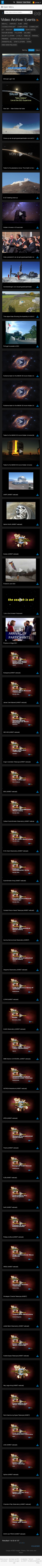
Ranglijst (31, 50)
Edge (8, 430)
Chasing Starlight (8, 27)
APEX (25, 24)
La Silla (19, 36)
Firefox (9, 432)
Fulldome (18, 33)
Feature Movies (7, 33)
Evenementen (19, 30)
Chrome (9, 428)
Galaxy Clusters (8, 36)
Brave (8, 426)
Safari (8, 434)
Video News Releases (9, 45)
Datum (38, 50)
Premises (5, 39)
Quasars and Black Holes (20, 39)
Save (7, 488)
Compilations (22, 27)
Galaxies (27, 33)
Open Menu (7, 7)
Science (19, 2)
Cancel (18, 488)
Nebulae (27, 36)
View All (5, 24)
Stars (29, 42)
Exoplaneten (30, 30)
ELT (3, 30)
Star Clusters (19, 42)
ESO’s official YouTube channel (15, 356)
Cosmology (33, 27)
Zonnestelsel (7, 42)
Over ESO (13, 24)
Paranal (35, 36)
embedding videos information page (13, 368)
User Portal (26, 2)
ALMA (20, 24)
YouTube (5, 354)
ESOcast (9, 30)
